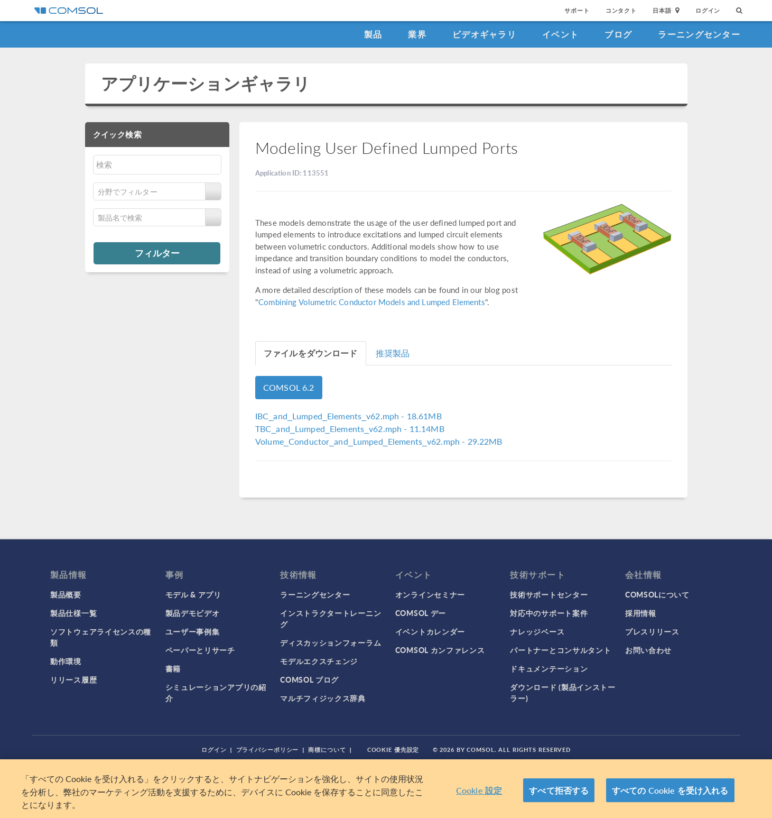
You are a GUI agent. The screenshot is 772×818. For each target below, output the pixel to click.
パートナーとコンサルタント (560, 650)
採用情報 (640, 613)
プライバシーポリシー (267, 749)
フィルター (157, 252)
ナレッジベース (537, 631)
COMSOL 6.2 (288, 387)
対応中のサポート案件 (549, 613)
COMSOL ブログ (309, 679)
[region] (386, 788)
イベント (560, 34)
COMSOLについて (657, 594)
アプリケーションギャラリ (206, 83)
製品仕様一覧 (73, 613)
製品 (373, 34)
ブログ (618, 34)
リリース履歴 (73, 679)
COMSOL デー (420, 613)
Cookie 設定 (479, 790)
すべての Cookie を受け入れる (670, 790)
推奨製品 (393, 353)
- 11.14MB (349, 428)
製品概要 (65, 594)
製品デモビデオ (192, 613)
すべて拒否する (559, 790)
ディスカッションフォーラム (330, 642)
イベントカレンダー (430, 631)
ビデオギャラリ (484, 34)
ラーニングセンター (699, 34)
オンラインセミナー (430, 594)
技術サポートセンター (549, 594)
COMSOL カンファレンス (440, 650)
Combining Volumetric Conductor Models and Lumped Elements (371, 301)
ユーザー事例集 (192, 631)
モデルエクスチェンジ (319, 661)
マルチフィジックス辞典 (323, 698)
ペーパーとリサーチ (200, 650)
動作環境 (65, 661)
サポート (576, 10)
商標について (327, 749)
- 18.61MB (348, 416)
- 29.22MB (379, 441)
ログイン (707, 10)
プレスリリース (652, 631)
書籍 (173, 668)
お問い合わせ (648, 650)
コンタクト (621, 10)
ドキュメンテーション (549, 668)
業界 (417, 34)
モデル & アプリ (193, 594)
